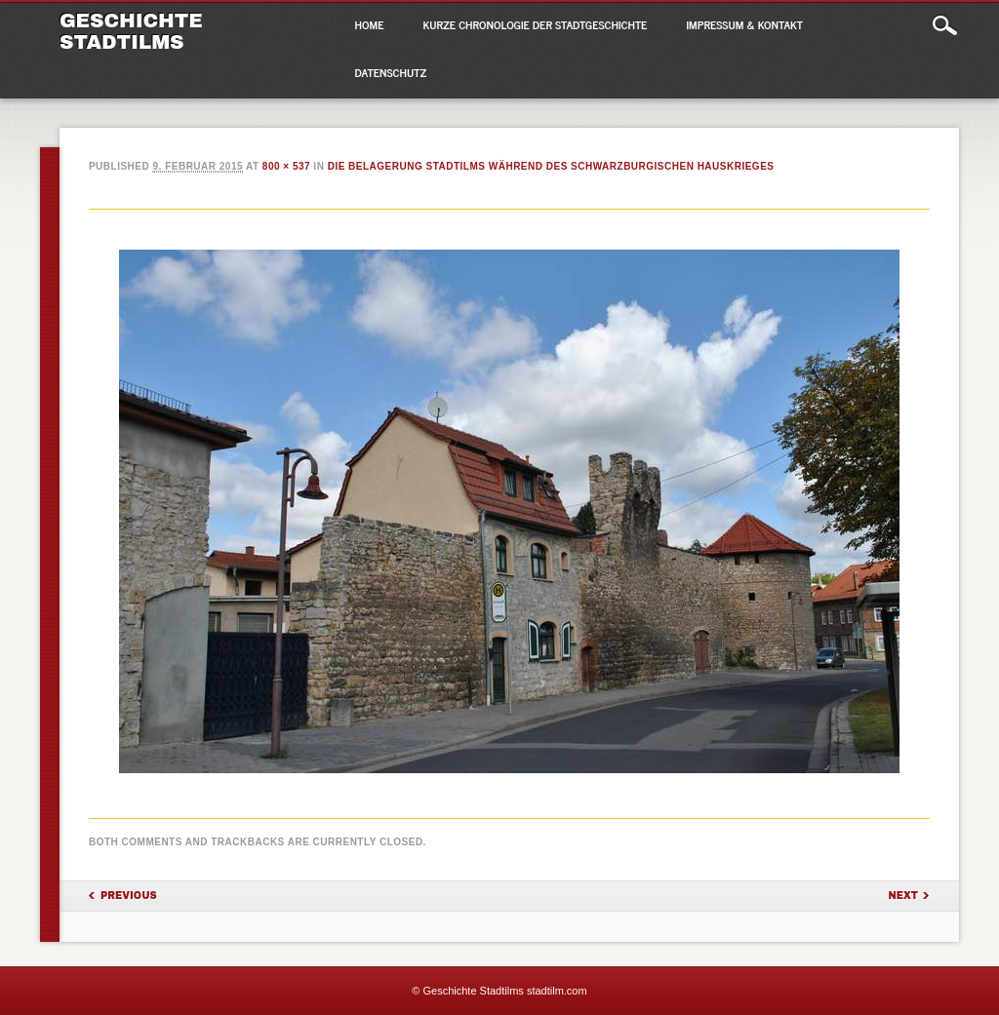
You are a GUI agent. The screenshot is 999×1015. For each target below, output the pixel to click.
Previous (128, 895)
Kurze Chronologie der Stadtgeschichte (535, 24)
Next (903, 895)
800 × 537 (286, 166)
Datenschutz (391, 72)
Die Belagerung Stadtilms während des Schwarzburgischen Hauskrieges (551, 166)
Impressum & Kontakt (744, 24)
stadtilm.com (557, 990)
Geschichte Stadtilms (131, 31)
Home (369, 24)
